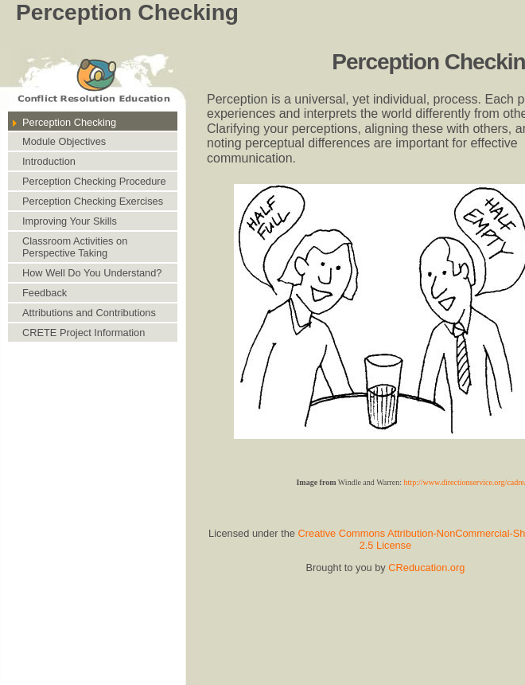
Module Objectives (64, 141)
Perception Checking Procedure (94, 181)
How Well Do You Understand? (91, 273)
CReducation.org (426, 567)
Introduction (49, 161)
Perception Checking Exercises (92, 201)
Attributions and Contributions (89, 313)
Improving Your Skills (69, 221)
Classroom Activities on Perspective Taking (74, 247)
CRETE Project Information (83, 333)
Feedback (44, 293)
